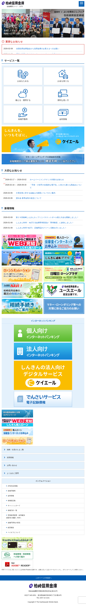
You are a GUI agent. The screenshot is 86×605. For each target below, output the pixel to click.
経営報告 (11, 527)
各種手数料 (12, 491)
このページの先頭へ (43, 578)
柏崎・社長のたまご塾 (14, 450)
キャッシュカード (14, 505)
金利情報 (11, 496)
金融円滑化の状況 (14, 523)
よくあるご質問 (11, 473)
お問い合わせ (10, 465)
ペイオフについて (14, 532)
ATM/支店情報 (13, 486)
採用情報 (9, 457)
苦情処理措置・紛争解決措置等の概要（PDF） (15, 516)
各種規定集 (12, 500)
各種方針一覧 (12, 510)
